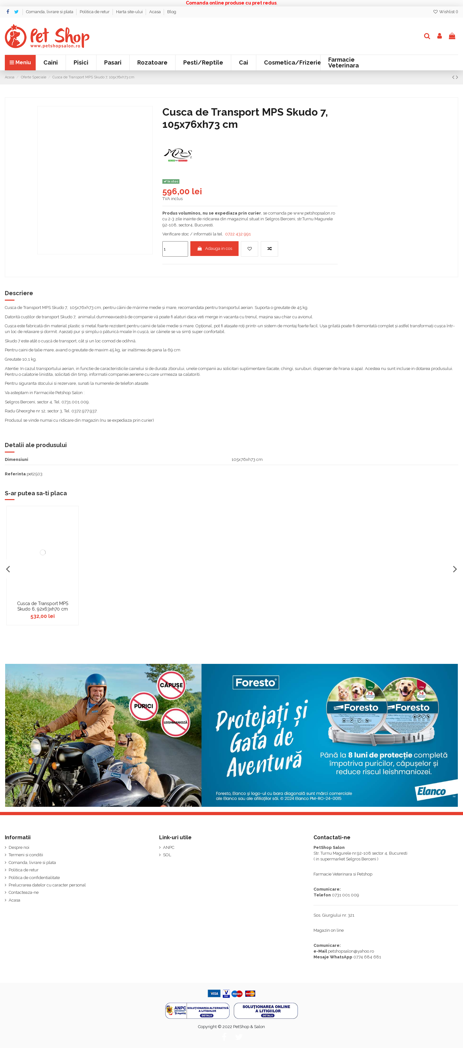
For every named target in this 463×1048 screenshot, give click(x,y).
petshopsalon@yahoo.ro (351, 951)
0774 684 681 (367, 957)
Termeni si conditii (26, 854)
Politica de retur (95, 11)
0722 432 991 (238, 234)
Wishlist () (445, 11)
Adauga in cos (214, 248)
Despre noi (19, 847)
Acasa (155, 11)
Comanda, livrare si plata (50, 11)
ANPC (168, 847)
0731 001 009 (345, 895)
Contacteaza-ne (24, 892)
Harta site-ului (130, 11)
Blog (171, 11)
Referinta (15, 473)
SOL (167, 854)
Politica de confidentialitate (34, 877)
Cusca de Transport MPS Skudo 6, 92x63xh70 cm (42, 606)
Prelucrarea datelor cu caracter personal (47, 885)
